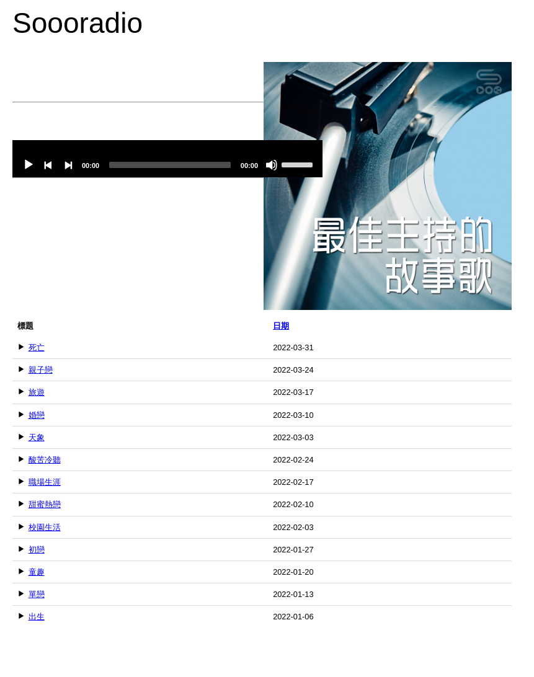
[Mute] (271, 165)
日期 (281, 325)
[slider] (170, 165)
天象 (37, 437)
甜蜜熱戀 (45, 504)
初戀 (37, 549)
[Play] (28, 165)
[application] (167, 158)
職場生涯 (45, 482)
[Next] (68, 165)
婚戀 (37, 415)
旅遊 (37, 392)
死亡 (37, 347)
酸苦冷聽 (45, 459)
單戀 (37, 594)
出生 (37, 616)
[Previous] (48, 165)
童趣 (37, 572)
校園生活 (45, 527)
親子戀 (41, 369)
